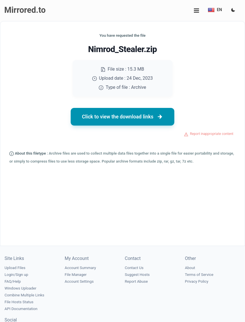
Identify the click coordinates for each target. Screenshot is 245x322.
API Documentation (21, 309)
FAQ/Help (13, 281)
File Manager (76, 274)
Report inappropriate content (211, 134)
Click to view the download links (122, 117)
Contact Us (134, 268)
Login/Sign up (16, 274)
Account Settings (79, 281)
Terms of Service (199, 274)
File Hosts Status (19, 302)
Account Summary (80, 268)
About (190, 268)
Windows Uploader (20, 288)
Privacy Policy (196, 281)
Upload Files (15, 268)
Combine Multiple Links (24, 295)
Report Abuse (136, 281)
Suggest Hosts (137, 274)
